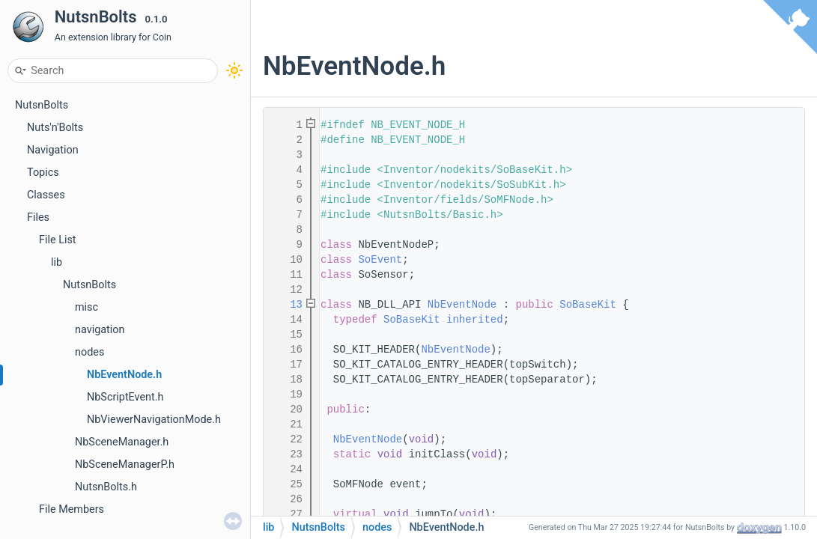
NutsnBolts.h (106, 487)
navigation (99, 329)
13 (287, 305)
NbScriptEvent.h (125, 397)
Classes (46, 195)
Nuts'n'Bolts (55, 127)
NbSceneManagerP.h (124, 464)
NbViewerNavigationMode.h (154, 419)
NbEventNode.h (124, 374)
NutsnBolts (41, 105)
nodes (89, 352)
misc (86, 307)
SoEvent (380, 260)
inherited (474, 320)
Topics (43, 172)
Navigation (53, 150)
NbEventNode (462, 305)
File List (57, 240)
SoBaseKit (587, 305)
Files (38, 217)
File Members (71, 509)
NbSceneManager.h (121, 442)
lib (56, 262)
